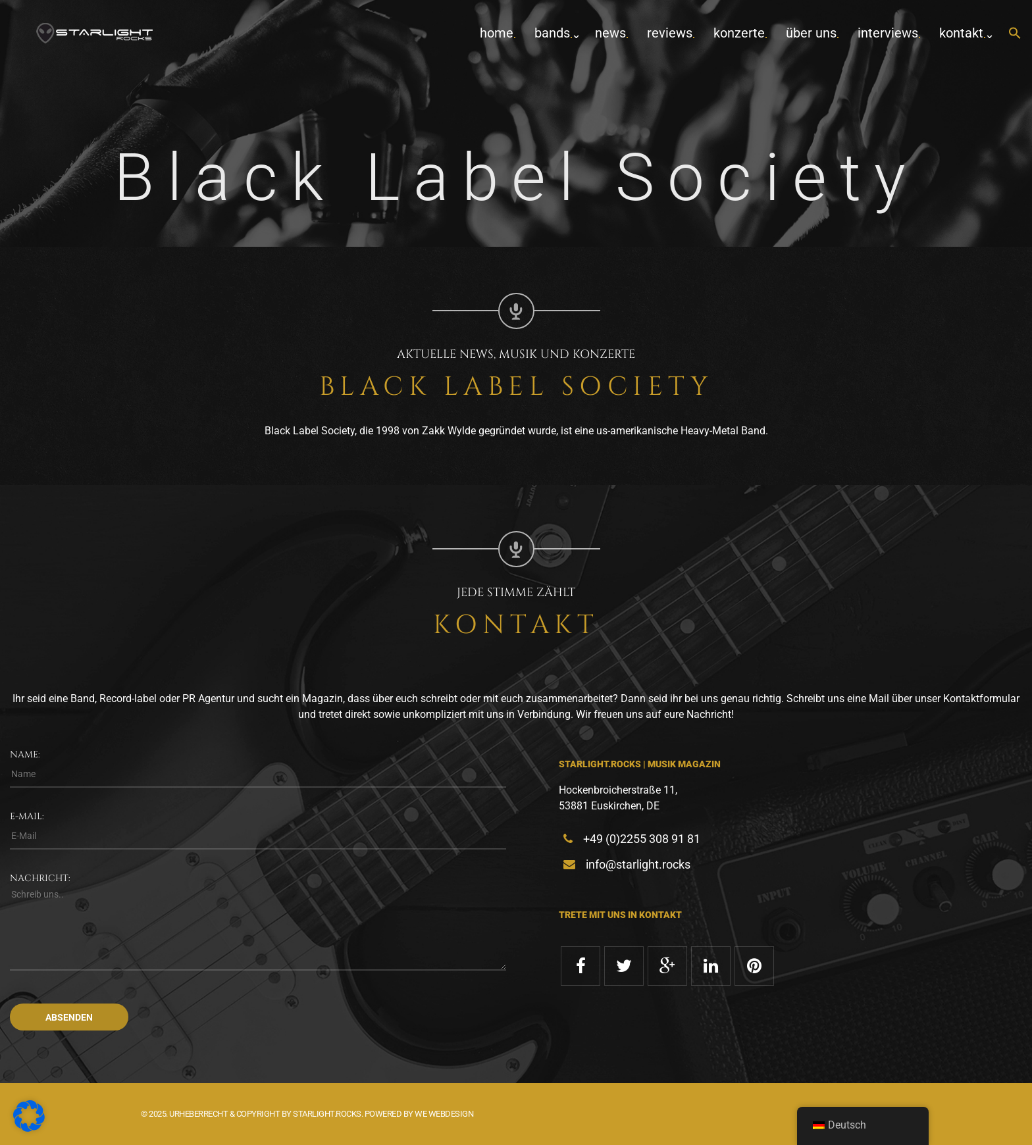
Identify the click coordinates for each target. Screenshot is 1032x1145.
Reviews (669, 33)
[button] (1014, 34)
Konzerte (739, 33)
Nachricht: (40, 878)
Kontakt (961, 33)
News (610, 33)
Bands (552, 33)
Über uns (811, 33)
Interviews (888, 33)
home (496, 33)
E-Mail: (27, 816)
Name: (25, 754)
